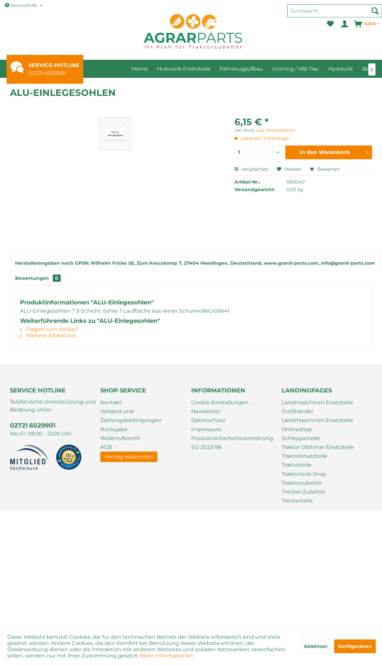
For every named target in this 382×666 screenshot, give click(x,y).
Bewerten (325, 169)
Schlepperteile (301, 438)
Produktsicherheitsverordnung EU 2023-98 (232, 442)
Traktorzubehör (302, 483)
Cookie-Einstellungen (220, 402)
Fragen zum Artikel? (49, 329)
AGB (106, 447)
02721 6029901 (47, 73)
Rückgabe (114, 429)
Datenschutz (208, 420)
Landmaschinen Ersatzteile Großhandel (317, 406)
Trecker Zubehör (303, 492)
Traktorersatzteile (304, 456)
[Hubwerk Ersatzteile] (183, 69)
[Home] (139, 69)
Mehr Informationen (166, 656)
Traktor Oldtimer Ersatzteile (318, 447)
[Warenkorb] (366, 24)
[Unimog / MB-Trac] (296, 69)
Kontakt (111, 402)
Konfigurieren (355, 646)
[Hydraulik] (341, 69)
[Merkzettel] (330, 24)
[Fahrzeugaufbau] (241, 69)
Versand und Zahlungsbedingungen (131, 415)
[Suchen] (375, 10)
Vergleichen (251, 169)
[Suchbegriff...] (334, 10)
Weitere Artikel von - (50, 335)
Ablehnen (316, 646)
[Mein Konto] (344, 24)
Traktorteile (297, 465)
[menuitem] (334, 13)
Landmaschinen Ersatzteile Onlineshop (317, 424)
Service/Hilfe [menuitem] (21, 5)
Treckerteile (297, 501)
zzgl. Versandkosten (275, 130)
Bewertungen (38, 278)
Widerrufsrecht (120, 438)
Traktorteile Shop (304, 474)
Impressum (206, 429)
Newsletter (205, 411)
